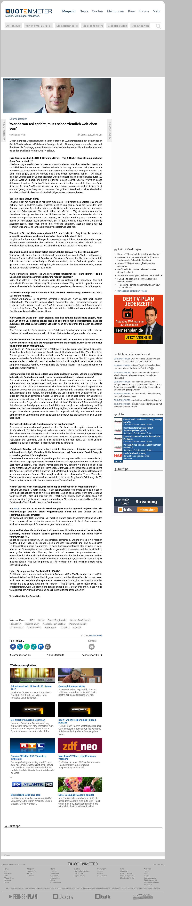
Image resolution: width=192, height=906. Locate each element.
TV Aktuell (19, 888)
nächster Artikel (92, 654)
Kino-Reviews (102, 876)
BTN (32, 620)
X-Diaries (65, 627)
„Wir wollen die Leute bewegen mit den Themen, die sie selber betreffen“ (137, 360)
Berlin (41, 620)
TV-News (53, 871)
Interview (30, 876)
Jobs (145, 873)
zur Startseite (55, 654)
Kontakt (146, 876)
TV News (62, 888)
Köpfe (52, 880)
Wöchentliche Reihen (81, 871)
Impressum (148, 884)
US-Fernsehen (55, 883)
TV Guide (83, 888)
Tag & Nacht (50, 627)
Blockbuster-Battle (127, 878)
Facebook (7, 880)
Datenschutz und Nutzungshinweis (150, 879)
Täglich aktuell (79, 876)
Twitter (6, 883)
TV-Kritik (100, 873)
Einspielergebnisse (127, 876)
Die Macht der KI (92, 26)
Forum (144, 11)
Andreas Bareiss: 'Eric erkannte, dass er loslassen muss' (137, 394)
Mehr (156, 11)
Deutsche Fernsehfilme (141, 888)
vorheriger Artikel (20, 654)
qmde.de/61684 (95, 635)
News (84, 11)
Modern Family (32, 624)
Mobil (6, 876)
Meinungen (115, 11)
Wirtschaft (54, 876)
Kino (131, 11)
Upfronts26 (13, 26)
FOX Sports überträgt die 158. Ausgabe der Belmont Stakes (137, 280)
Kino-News (124, 871)
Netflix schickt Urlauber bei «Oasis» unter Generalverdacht (136, 270)
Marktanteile (78, 873)
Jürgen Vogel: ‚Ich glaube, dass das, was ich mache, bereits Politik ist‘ (137, 367)
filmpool (77, 627)
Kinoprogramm (126, 888)
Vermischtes (54, 873)
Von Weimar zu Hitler (38, 26)
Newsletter (7, 873)
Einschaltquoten (73, 888)
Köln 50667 (15, 624)
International (55, 878)
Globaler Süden (117, 26)
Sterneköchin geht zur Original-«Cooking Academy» (136, 264)
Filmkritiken (42, 888)
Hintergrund (31, 871)
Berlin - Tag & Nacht (57, 620)
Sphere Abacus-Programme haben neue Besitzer (139, 275)
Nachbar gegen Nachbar (54, 624)
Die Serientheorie (67, 26)
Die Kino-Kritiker (126, 873)
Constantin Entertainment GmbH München (138, 422)
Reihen (29, 873)
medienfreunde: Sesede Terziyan (138, 400)
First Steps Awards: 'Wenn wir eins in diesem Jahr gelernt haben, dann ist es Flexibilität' (136, 375)
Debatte (100, 871)
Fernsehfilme (103, 888)
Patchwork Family (77, 624)
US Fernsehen (53, 888)
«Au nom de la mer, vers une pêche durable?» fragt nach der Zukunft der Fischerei (138, 258)
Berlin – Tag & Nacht (80, 620)
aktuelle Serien (114, 888)
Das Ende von (140, 26)
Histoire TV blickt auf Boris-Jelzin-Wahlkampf (138, 253)
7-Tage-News (9, 878)
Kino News (11, 888)
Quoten (97, 11)
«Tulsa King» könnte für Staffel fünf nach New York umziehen (138, 286)
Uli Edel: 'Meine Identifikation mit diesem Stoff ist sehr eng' (138, 405)
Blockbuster (92, 888)
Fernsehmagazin (30, 888)
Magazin (69, 11)
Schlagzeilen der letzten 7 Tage (132, 290)
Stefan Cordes (34, 627)
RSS (5, 871)
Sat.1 (16, 508)
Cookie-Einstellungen (152, 882)
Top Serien (155, 888)
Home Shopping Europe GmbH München (132, 456)
